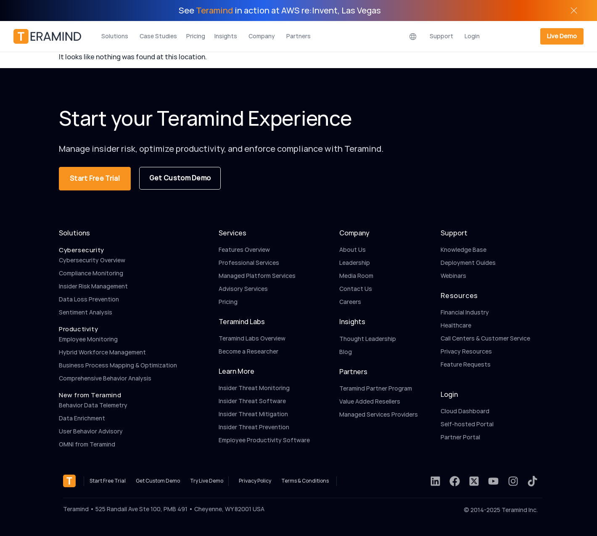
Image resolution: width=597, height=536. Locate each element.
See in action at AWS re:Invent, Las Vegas (280, 10)
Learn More (236, 371)
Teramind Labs (242, 321)
